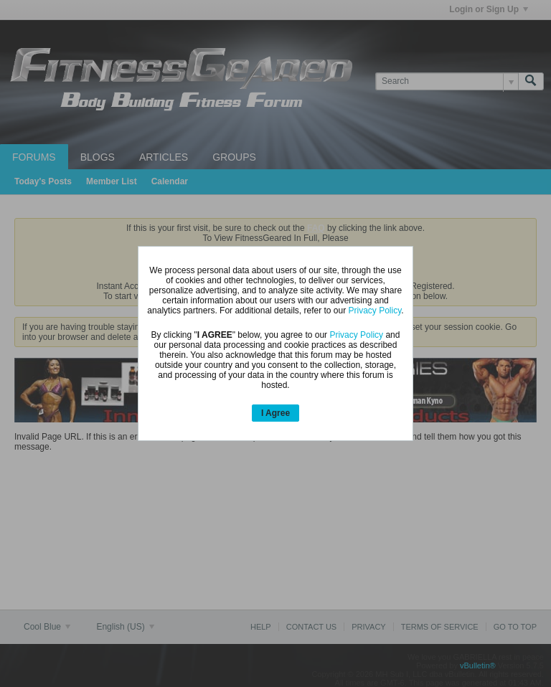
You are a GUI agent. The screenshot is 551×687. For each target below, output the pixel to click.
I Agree (275, 413)
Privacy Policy (375, 310)
